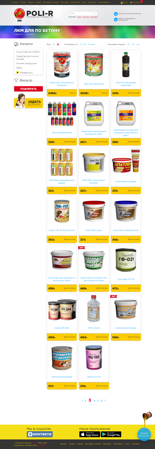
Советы (31, 2)
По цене (91, 44)
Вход (125, 2)
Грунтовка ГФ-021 (126, 279)
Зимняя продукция (26, 63)
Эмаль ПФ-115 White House (62, 230)
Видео (38, 2)
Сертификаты (104, 2)
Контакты (92, 2)
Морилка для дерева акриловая (126, 84)
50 (133, 44)
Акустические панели (28, 52)
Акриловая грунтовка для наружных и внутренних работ (125, 132)
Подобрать (28, 88)
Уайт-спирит (94, 328)
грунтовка (94, 17)
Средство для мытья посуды (27, 57)
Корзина (136, 2)
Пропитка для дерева (62, 377)
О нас (84, 2)
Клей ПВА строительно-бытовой (94, 182)
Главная (18, 34)
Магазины (65, 2)
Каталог (15, 2)
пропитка (85, 17)
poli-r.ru (35, 443)
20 (129, 44)
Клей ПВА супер (94, 230)
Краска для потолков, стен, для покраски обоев (94, 279)
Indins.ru (42, 445)
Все (138, 44)
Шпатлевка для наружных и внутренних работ (61, 279)
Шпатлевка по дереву (125, 181)
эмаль (79, 17)
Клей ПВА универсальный (126, 230)
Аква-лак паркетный (94, 84)
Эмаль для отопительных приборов (62, 84)
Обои (19, 68)
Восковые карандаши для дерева (61, 182)
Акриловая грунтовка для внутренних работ (93, 133)
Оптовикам (75, 2)
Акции (23, 2)
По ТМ (82, 44)
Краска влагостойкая (126, 328)
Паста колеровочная (62, 133)
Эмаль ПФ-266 (62, 328)
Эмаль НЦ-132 (94, 377)
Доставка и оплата (51, 2)
